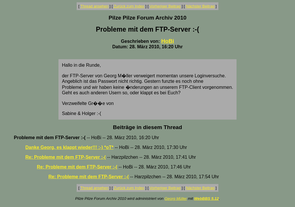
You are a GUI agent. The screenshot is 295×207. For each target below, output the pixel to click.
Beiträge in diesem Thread (147, 127)
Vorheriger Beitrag (165, 6)
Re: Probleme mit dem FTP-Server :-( (65, 157)
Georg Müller (175, 198)
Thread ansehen (94, 6)
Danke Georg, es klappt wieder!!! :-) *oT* (69, 147)
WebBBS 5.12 (206, 198)
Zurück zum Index (129, 6)
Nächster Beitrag (200, 6)
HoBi (167, 41)
